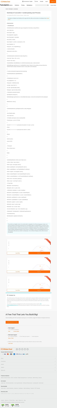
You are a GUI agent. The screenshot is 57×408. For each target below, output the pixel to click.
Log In (46, 1)
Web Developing (27, 388)
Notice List (21, 400)
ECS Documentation (10, 382)
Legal (17, 400)
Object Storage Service (22, 377)
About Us (6, 400)
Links (25, 400)
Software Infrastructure (27, 382)
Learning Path (36, 382)
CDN (12, 377)
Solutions (17, 5)
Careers (2, 400)
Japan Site (3, 382)
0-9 (32, 393)
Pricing (22, 5)
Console (41, 1)
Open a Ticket (11, 338)
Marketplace (29, 5)
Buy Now (39, 253)
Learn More (18, 253)
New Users (41, 382)
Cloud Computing (9, 388)
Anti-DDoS (15, 377)
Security (40, 377)
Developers (21, 388)
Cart (36, 1)
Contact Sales (53, 5)
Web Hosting (35, 377)
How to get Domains (18, 382)
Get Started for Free (12, 322)
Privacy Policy (12, 400)
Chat (9, 331)
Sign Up (53, 1)
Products (10, 5)
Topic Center (3, 388)
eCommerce (30, 377)
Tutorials (32, 388)
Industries (16, 388)
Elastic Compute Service (5, 377)
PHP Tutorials (37, 388)
